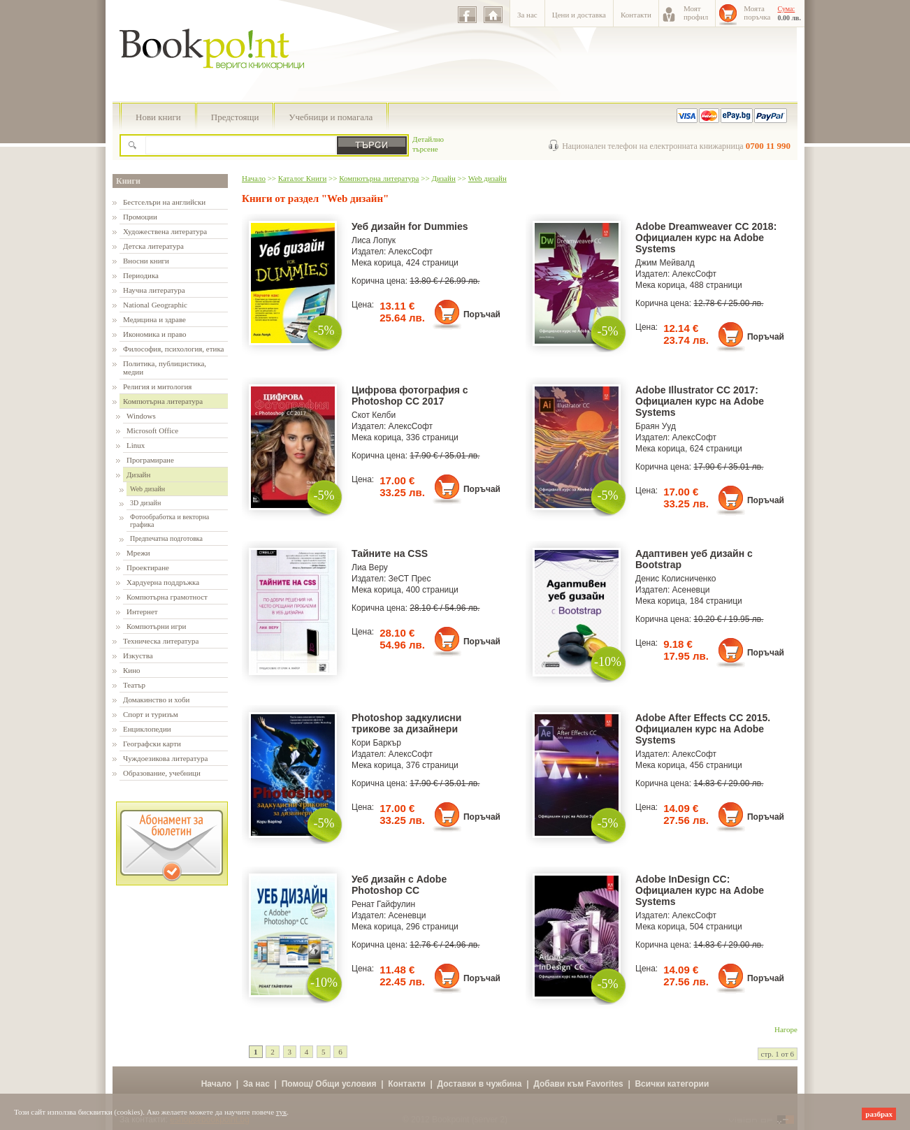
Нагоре (785, 1029)
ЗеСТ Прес (410, 579)
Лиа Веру (370, 567)
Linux (136, 445)
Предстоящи (235, 117)
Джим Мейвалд (665, 263)
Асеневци (691, 590)
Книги (128, 181)
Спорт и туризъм (150, 714)
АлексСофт (411, 251)
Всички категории (672, 1084)
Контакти (636, 14)
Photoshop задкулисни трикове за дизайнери (406, 723)
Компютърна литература (163, 401)
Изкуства (138, 655)
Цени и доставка (579, 14)
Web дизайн (147, 489)
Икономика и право (155, 334)
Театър (134, 685)
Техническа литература (160, 641)
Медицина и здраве (154, 319)
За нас (527, 14)
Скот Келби (374, 415)
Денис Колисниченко (675, 579)
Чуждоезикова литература (165, 758)
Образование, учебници (162, 773)
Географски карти (152, 743)
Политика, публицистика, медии (164, 367)
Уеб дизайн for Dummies (410, 226)
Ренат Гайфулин (383, 904)
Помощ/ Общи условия (329, 1084)
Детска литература (153, 246)
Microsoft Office (152, 430)
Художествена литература (165, 231)
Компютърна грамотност (167, 597)
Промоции (140, 216)
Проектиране (148, 567)
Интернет (142, 611)
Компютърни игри (156, 626)
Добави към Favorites (578, 1084)
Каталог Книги (302, 178)
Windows (141, 416)
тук (281, 1112)
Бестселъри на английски (164, 202)
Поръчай (481, 314)
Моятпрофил (696, 12)
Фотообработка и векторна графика (169, 520)
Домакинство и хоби (156, 699)
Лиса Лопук (374, 240)
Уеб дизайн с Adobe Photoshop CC (399, 885)
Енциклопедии (147, 729)
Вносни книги (146, 260)
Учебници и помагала (331, 117)
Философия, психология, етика (173, 349)
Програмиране (150, 460)
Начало (254, 178)
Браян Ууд (655, 426)
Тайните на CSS (390, 553)
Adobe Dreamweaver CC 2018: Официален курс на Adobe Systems (706, 237)
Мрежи (138, 553)
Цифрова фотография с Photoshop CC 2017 (410, 395)
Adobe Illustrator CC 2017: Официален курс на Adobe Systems (699, 401)
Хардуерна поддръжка (163, 582)
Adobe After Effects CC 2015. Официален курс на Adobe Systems (702, 729)
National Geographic (155, 304)
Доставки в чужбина (480, 1084)
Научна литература (154, 290)
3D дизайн (145, 503)
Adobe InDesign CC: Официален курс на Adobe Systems (699, 890)
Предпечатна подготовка (166, 538)
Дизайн (138, 474)
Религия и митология (157, 386)
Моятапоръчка (757, 12)
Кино (131, 670)
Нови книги (158, 117)
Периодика (141, 275)
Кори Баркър (376, 743)
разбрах (879, 1114)
